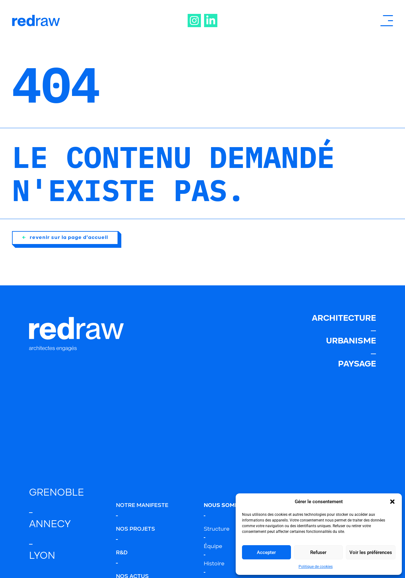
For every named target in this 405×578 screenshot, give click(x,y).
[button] (392, 501)
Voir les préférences (370, 552)
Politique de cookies (316, 566)
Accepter (266, 552)
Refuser (318, 552)
